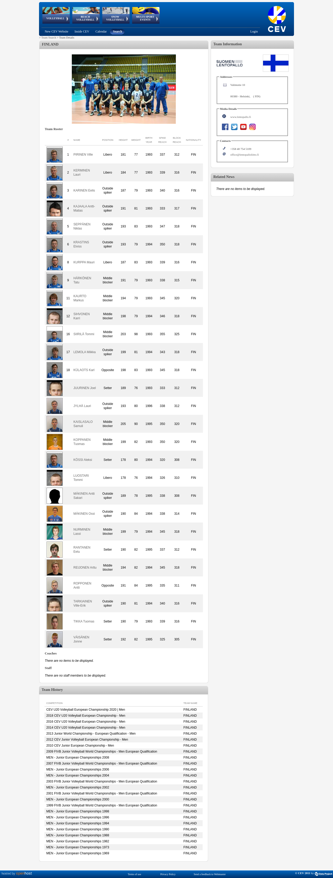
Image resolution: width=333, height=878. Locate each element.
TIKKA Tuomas (83, 621)
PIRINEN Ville (83, 154)
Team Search (48, 37)
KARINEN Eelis (84, 190)
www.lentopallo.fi (240, 116)
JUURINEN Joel (84, 388)
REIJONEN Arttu (85, 567)
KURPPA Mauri (83, 262)
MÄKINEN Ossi (84, 514)
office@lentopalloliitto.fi (244, 154)
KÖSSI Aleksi (82, 460)
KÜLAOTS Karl (83, 370)
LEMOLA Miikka (84, 352)
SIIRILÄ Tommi (83, 334)
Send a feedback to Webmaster (210, 874)
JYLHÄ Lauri (82, 406)
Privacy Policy (168, 874)
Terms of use (134, 874)
